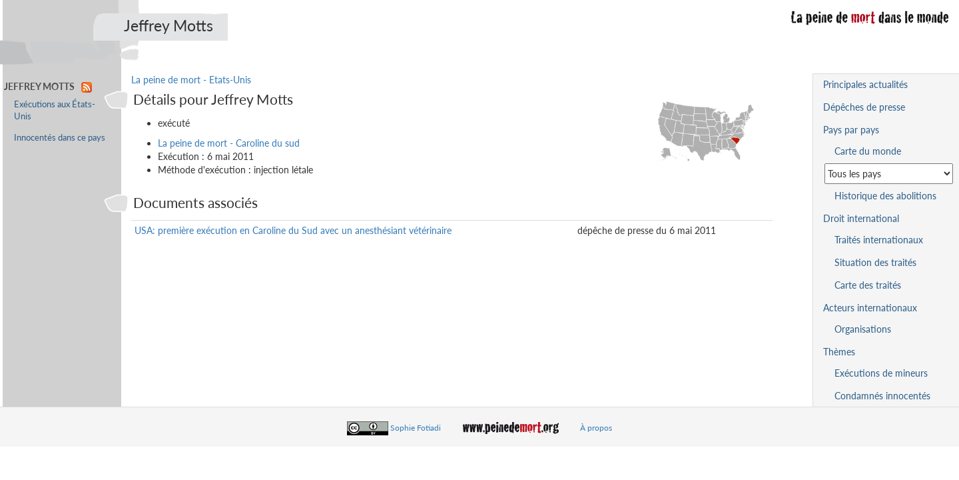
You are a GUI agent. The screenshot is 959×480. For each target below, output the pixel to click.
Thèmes (839, 351)
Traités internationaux (878, 239)
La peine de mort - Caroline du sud (229, 143)
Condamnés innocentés (882, 395)
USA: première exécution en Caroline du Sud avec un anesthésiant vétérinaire (293, 230)
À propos (596, 428)
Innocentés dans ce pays (59, 138)
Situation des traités (875, 262)
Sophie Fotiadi (415, 428)
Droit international (861, 218)
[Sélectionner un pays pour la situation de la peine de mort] (888, 173)
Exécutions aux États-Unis (54, 110)
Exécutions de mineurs (881, 373)
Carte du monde (867, 151)
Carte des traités (867, 285)
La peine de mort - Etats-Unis (191, 79)
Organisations (862, 329)
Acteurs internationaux (870, 307)
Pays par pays (851, 129)
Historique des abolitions (885, 195)
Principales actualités (865, 84)
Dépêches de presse (864, 107)
